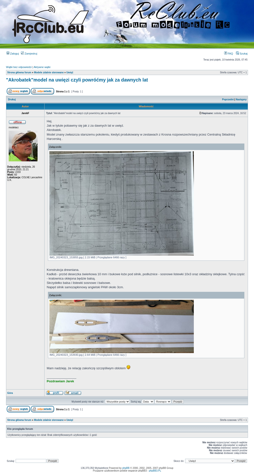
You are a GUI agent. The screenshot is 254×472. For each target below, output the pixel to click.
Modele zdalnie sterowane (49, 72)
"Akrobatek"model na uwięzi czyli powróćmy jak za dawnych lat (77, 79)
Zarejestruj (29, 53)
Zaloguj (13, 53)
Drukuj (12, 99)
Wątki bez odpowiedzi (19, 67)
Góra (10, 393)
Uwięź (69, 72)
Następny (241, 99)
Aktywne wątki (42, 67)
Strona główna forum (19, 72)
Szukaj (241, 53)
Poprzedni (228, 99)
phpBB (126, 468)
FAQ (228, 53)
